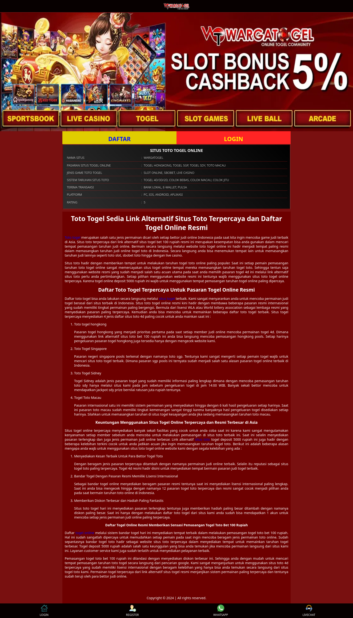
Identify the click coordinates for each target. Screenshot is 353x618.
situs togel (167, 298)
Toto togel (72, 237)
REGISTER (132, 611)
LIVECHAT (308, 611)
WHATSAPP (220, 611)
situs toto (202, 439)
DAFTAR (119, 139)
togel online (85, 533)
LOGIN (233, 139)
